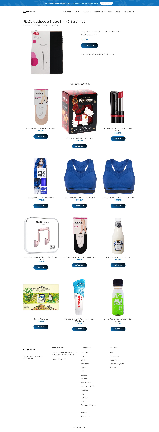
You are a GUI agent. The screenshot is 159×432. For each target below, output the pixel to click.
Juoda (83, 361)
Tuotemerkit (129, 12)
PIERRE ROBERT (112, 33)
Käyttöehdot (114, 361)
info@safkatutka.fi (58, 360)
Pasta (83, 402)
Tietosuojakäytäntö (117, 365)
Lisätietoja (89, 46)
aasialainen (85, 353)
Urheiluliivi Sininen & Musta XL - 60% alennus (118, 199)
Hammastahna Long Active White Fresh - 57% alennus (79, 321)
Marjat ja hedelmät (102, 12)
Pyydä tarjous (106, 3)
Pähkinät (67, 12)
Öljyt (77, 12)
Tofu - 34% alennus (41, 320)
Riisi (82, 410)
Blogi (117, 12)
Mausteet (84, 391)
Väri (119, 33)
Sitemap (113, 368)
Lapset (83, 368)
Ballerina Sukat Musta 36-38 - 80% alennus (79, 258)
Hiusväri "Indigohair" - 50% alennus (41, 199)
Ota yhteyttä (114, 357)
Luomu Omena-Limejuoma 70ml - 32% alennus (118, 321)
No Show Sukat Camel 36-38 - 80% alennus (41, 130)
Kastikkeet (85, 365)
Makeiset (86, 12)
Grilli (82, 357)
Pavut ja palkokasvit (88, 406)
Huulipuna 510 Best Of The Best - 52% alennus (118, 131)
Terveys (84, 414)
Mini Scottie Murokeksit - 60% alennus (79, 139)
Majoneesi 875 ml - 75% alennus (118, 258)
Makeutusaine (86, 383)
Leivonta (84, 376)
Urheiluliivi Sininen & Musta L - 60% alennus (79, 199)
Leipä (83, 372)
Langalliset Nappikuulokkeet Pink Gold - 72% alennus (41, 259)
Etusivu (25, 26)
